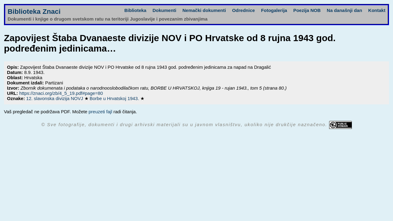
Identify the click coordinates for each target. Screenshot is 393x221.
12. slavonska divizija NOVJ (55, 98)
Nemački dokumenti (204, 10)
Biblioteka (135, 10)
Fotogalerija (274, 10)
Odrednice (243, 10)
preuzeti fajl (100, 111)
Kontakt (376, 10)
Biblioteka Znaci (34, 11)
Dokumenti (165, 10)
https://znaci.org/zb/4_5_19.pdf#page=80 (61, 93)
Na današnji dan (344, 10)
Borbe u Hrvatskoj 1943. (115, 98)
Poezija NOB (307, 10)
